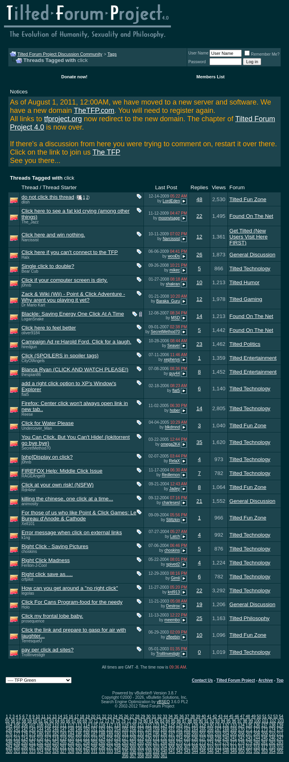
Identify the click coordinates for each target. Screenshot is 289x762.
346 (210, 751)
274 (210, 743)
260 (102, 743)
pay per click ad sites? (47, 650)
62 (46, 721)
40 (204, 716)
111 (63, 725)
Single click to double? (47, 266)
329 (79, 751)
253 (48, 743)
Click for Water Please (47, 423)
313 (233, 747)
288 (40, 747)
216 (40, 738)
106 (24, 725)
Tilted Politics (244, 344)
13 (54, 716)
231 (156, 738)
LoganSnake (32, 319)
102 (273, 721)
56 (13, 721)
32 (159, 716)
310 (210, 747)
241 (233, 738)
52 (270, 716)
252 (40, 743)
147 (63, 729)
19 (199, 604)
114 (86, 725)
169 (233, 729)
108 (40, 725)
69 (85, 721)
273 (202, 743)
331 (94, 751)
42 (215, 716)
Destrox (173, 606)
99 (250, 721)
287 (32, 747)
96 (234, 721)
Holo (25, 607)
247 (280, 738)
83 (162, 721)
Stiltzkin (173, 520)
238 (210, 738)
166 (210, 729)
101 (265, 721)
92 (212, 721)
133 (233, 725)
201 (202, 734)
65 (62, 721)
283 (280, 743)
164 (195, 729)
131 (218, 725)
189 (110, 734)
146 (55, 729)
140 (9, 729)
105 (17, 725)
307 (187, 747)
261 (110, 743)
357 (133, 756)
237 (202, 738)
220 (71, 738)
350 (241, 751)
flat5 (25, 394)
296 (102, 747)
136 (256, 725)
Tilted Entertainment (253, 358)
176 (9, 734)
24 (115, 716)
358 (140, 756)
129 (202, 725)
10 (199, 282)
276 (226, 743)
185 (79, 734)
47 (242, 716)
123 (156, 725)
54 (281, 716)
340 (164, 751)
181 (48, 734)
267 (156, 743)
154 (117, 729)
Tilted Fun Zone (247, 199)
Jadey (174, 489)
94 (223, 721)
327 (63, 751)
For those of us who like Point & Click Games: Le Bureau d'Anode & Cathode (78, 516)
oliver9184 (30, 333)
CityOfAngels (33, 361)
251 (32, 743)
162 (179, 729)
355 (280, 751)
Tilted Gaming (245, 299)
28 (137, 716)
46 (237, 716)
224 (102, 738)
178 (24, 734)
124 (164, 725)
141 (17, 729)
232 (164, 738)
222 (86, 738)
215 (32, 738)
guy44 (174, 374)
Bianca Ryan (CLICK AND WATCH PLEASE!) (74, 369)
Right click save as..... (47, 574)
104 (9, 725)
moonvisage (169, 218)
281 (264, 743)
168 (226, 729)
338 (148, 751)
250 (24, 743)
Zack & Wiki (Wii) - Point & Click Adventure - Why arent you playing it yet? (73, 297)
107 (32, 725)
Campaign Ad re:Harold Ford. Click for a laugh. (76, 342)
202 (210, 734)
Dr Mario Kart (33, 305)
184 (71, 734)
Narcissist (30, 240)
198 (179, 734)
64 (57, 721)
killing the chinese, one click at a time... (67, 499)
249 (17, 743)
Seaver (173, 346)
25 (199, 618)
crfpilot (27, 579)
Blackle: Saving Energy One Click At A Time (72, 314)
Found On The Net (251, 216)
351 (249, 751)
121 (140, 725)
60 (35, 721)
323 (32, 751)
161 (171, 729)
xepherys (172, 360)
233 (171, 738)
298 (117, 747)
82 (157, 721)
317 (264, 747)
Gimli (175, 578)
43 (220, 716)
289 (48, 747)
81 (151, 721)
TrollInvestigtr (33, 655)
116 (102, 725)
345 (202, 751)
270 (179, 743)
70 (90, 721)
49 (253, 716)
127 (187, 725)
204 (226, 734)
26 (199, 255)
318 (272, 747)
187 (94, 734)
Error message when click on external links (71, 532)
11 (43, 716)
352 (256, 751)
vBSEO (163, 702)
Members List (210, 76)
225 (110, 738)
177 (17, 734)
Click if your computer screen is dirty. (64, 280)
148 (71, 729)
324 (40, 751)
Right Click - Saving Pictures (54, 546)
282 (272, 743)
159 (156, 729)
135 (249, 725)
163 (187, 729)
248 (9, 743)
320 (9, 751)
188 (102, 734)
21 (199, 501)
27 (132, 716)
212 (9, 738)
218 (55, 738)
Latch (175, 537)
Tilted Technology (249, 268)
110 (55, 725)
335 (125, 751)
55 (7, 721)
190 (117, 734)
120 (133, 725)
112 (71, 725)
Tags (111, 54)
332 (102, 751)
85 (173, 721)
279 (249, 743)
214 (24, 738)
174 (272, 729)
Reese (27, 414)
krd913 (174, 592)
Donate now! (74, 76)
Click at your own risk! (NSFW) (57, 485)
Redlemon (171, 475)
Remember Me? (261, 54)
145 (48, 729)
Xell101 (28, 524)
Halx (25, 257)
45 (231, 716)
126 (179, 725)
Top (279, 680)
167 (218, 729)
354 (272, 751)
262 (117, 743)
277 (233, 743)
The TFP (106, 152)
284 (9, 747)
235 (187, 738)
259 (94, 743)
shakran (173, 284)
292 (71, 747)
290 (55, 747)
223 (94, 738)
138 (272, 725)
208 (256, 734)
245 (264, 738)
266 (148, 743)
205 (233, 734)
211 (280, 734)
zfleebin (173, 637)
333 (110, 751)
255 (63, 743)
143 (32, 729)
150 (86, 729)
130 (210, 725)
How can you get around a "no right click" (69, 588)
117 (110, 725)
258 (86, 743)
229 (140, 738)
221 (79, 738)
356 (125, 756)
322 (24, 751)
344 (195, 751)
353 (264, 751)
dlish (25, 202)
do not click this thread (47, 197)
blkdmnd (172, 427)
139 (280, 725)
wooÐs (174, 256)
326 (55, 751)
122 (148, 725)
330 (86, 751)
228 (133, 738)
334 (117, 751)
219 (63, 738)
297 (110, 747)
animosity (29, 504)
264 (133, 743)
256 (71, 743)
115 (94, 725)
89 (195, 721)
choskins (29, 551)
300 (133, 747)
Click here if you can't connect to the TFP (69, 252)
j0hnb (26, 285)
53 (275, 716)
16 (71, 716)
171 (249, 729)
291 (63, 747)
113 (79, 725)
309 (202, 747)
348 (226, 751)
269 (171, 743)
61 (41, 721)
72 (101, 721)
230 (148, 738)
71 (96, 721)
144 (40, 729)
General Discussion (252, 255)
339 (156, 751)
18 (82, 716)
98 (245, 721)
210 (272, 734)
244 (256, 738)
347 (218, 751)
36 (181, 716)
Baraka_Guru (168, 301)
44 (225, 716)
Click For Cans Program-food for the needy (71, 602)
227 (125, 738)
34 (170, 716)
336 (133, 751)
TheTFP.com (94, 110)
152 (102, 729)
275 (218, 743)
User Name (198, 53)
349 (233, 751)
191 (125, 734)
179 (32, 734)
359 (148, 756)
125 (171, 725)
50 (259, 716)
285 (17, 747)
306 (179, 747)
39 (198, 716)
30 (148, 716)
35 (199, 442)
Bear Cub (29, 271)
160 (164, 729)
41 (209, 716)
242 (241, 738)
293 (79, 747)
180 (40, 734)
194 (148, 734)
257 (79, 743)
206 (241, 734)
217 (48, 738)
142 (24, 729)
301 (140, 747)
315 (249, 747)
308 (195, 747)
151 (94, 729)
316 (256, 747)
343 (187, 751)
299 (125, 747)
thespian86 (31, 374)
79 (140, 721)
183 (63, 734)
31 (154, 716)
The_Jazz (30, 222)
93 (217, 721)
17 (76, 716)
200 (195, 734)
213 (17, 738)
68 (79, 721)
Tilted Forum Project (235, 680)
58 (24, 721)
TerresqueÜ (31, 641)
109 (48, 725)
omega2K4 (170, 444)
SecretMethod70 (165, 332)
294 (86, 747)
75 (118, 721)
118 (117, 725)
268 (164, 743)
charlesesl (171, 503)
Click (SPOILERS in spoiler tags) (60, 356)
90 (201, 721)
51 (264, 716)
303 (156, 747)
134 (241, 725)
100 (257, 721)
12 (199, 237)
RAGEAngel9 (33, 476)
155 (125, 729)
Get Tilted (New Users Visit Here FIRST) (248, 237)
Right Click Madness (45, 560)
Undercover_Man (36, 428)
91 (206, 721)
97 (239, 721)
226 (117, 738)
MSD (175, 318)
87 (184, 721)
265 (140, 743)
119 (125, 725)
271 (187, 743)
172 (256, 729)
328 (71, 751)
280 (256, 743)
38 (192, 716)
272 (195, 743)
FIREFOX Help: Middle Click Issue (62, 471)
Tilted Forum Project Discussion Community (60, 54)
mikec (174, 270)
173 (264, 729)
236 (195, 738)
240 (226, 738)
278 (241, 743)
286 (24, 747)
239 (218, 738)
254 (55, 743)
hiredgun (29, 347)
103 (280, 721)
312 (226, 747)
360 (156, 756)
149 (79, 729)
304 (164, 747)
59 (29, 721)
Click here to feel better (48, 328)
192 (133, 734)
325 (48, 751)
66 (68, 721)
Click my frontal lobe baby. (52, 616)
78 (134, 721)
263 (125, 743)
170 (241, 729)
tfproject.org (63, 119)
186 (86, 734)
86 (179, 721)
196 (164, 734)
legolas (27, 593)
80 (146, 721)
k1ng (25, 537)
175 (280, 729)
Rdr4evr (28, 490)
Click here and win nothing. (53, 235)
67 (74, 721)
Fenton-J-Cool (34, 565)
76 (123, 721)
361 (164, 756)
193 (140, 734)
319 (280, 747)
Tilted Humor (244, 282)
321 (17, 751)
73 (107, 721)
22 (199, 216)
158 (148, 729)
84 (167, 721)
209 (264, 734)
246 (272, 738)
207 (249, 734)
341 (171, 751)
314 (241, 747)
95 (228, 721)
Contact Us (202, 680)
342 (179, 751)
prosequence (33, 621)
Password (197, 62)
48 (199, 199)
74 (112, 721)
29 (143, 716)
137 (264, 725)
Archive (265, 680)
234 (179, 738)
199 (187, 734)
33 (165, 716)
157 (140, 729)
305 (171, 747)
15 (65, 716)
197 (171, 734)
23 (199, 344)
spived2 (173, 564)
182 (55, 734)
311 (218, 747)
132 (226, 725)
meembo (172, 620)
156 (133, 729)
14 (199, 316)
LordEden (171, 201)
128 (195, 725)
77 (129, 721)
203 (218, 734)
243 (249, 738)
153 (110, 729)
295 (94, 747)
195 (156, 734)
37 (187, 716)
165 (202, 729)
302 (148, 747)
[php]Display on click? (47, 457)
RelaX (174, 461)
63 (51, 721)
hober (175, 410)
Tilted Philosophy (249, 618)
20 (93, 716)
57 (18, 721)
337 (140, 751)
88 (190, 721)
